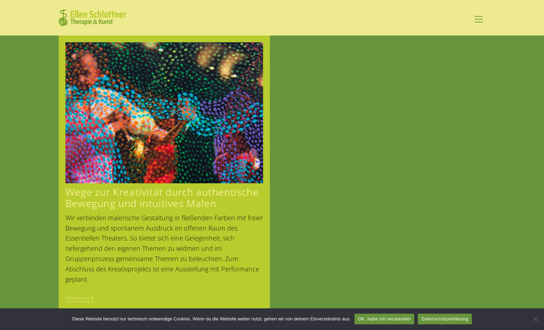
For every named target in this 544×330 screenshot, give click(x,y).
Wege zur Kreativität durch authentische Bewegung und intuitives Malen (161, 197)
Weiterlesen (79, 299)
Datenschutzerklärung (444, 318)
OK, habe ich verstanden (384, 318)
